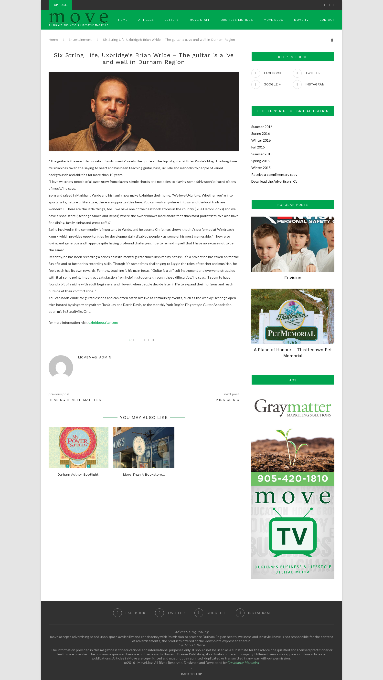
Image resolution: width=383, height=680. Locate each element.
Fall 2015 (258, 147)
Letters (172, 19)
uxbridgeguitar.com (103, 322)
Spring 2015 (260, 161)
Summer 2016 (261, 127)
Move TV (301, 19)
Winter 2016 (261, 140)
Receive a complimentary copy (274, 174)
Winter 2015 (261, 168)
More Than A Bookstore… (144, 474)
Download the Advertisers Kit (274, 181)
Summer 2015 (261, 154)
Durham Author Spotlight (77, 474)
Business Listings (237, 19)
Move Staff (200, 19)
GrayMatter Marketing (243, 662)
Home (123, 19)
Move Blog (273, 19)
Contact (326, 19)
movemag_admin (94, 357)
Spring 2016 (260, 133)
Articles (146, 19)
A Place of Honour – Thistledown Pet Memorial (293, 352)
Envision (292, 277)
